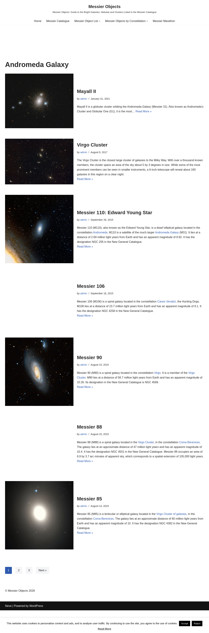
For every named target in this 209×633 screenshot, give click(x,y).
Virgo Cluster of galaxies (172, 513)
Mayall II (86, 91)
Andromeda (100, 232)
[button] (99, 21)
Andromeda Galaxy (167, 232)
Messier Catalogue (57, 21)
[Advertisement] (104, 35)
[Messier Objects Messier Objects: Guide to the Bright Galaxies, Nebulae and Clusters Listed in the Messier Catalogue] (104, 8)
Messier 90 (89, 357)
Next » (43, 570)
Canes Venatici (167, 301)
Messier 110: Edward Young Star (114, 212)
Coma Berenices (190, 439)
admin (83, 98)
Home (37, 21)
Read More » (161, 111)
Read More (104, 628)
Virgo (158, 372)
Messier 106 (91, 286)
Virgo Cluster (92, 145)
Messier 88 (89, 424)
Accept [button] (184, 623)
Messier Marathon (164, 21)
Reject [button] (197, 623)
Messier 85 (89, 498)
